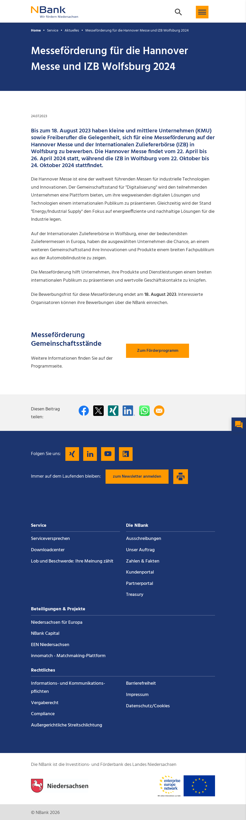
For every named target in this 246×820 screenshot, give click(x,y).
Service (52, 31)
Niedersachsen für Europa (56, 622)
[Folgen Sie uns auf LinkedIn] (90, 454)
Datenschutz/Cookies (148, 706)
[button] (202, 12)
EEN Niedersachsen (50, 645)
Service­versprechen (50, 539)
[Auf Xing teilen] (113, 410)
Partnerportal (139, 583)
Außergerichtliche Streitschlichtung (66, 725)
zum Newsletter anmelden (137, 476)
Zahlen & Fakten (142, 561)
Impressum (137, 695)
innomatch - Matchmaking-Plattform (68, 656)
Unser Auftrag (140, 550)
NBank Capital (45, 633)
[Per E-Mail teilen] (159, 410)
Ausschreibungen (143, 539)
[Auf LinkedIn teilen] (129, 410)
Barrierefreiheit (141, 683)
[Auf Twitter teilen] (98, 410)
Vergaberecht (45, 703)
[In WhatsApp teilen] (144, 410)
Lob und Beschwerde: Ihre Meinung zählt (72, 561)
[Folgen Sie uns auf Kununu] (126, 454)
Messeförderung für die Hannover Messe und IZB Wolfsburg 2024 (137, 31)
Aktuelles (72, 31)
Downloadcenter (48, 550)
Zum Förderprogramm (157, 350)
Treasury (134, 595)
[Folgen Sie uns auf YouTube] (108, 454)
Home (36, 31)
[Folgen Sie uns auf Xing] (72, 454)
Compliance (43, 714)
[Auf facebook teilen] (83, 410)
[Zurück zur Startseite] (54, 15)
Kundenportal (140, 572)
